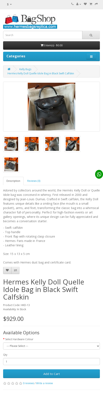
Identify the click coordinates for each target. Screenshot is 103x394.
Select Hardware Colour (19, 339)
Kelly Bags (25, 69)
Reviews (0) (33, 181)
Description (13, 181)
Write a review (44, 383)
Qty (5, 355)
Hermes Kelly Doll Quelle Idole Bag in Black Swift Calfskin (41, 73)
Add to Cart (51, 374)
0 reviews (28, 383)
